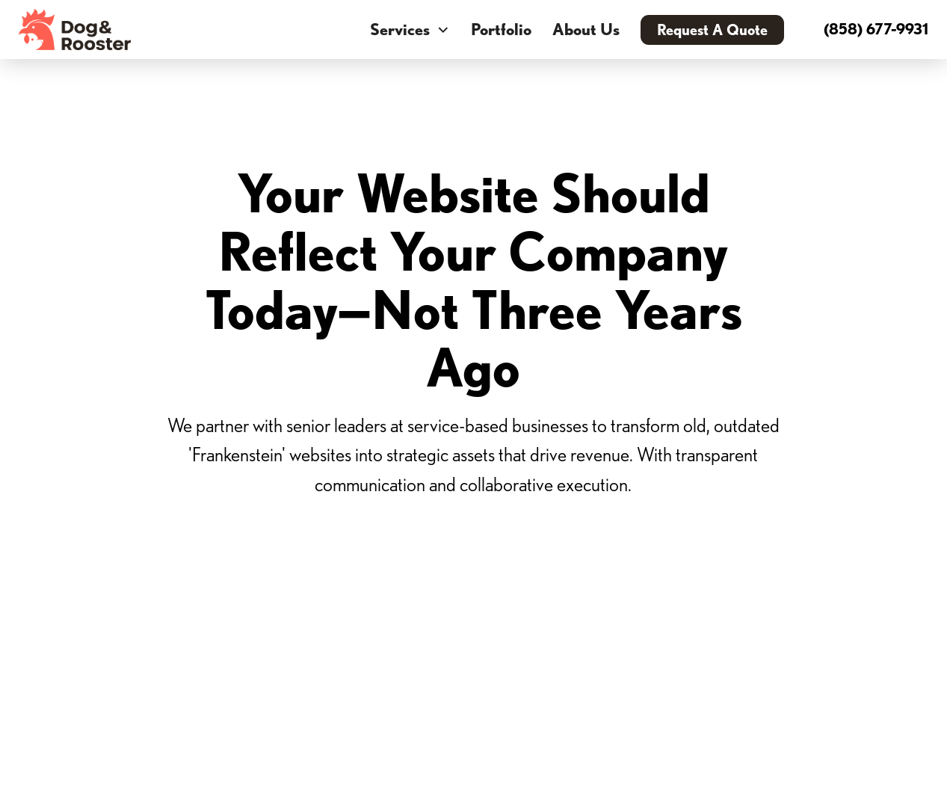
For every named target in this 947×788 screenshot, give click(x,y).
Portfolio (501, 29)
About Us (586, 29)
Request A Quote (712, 30)
